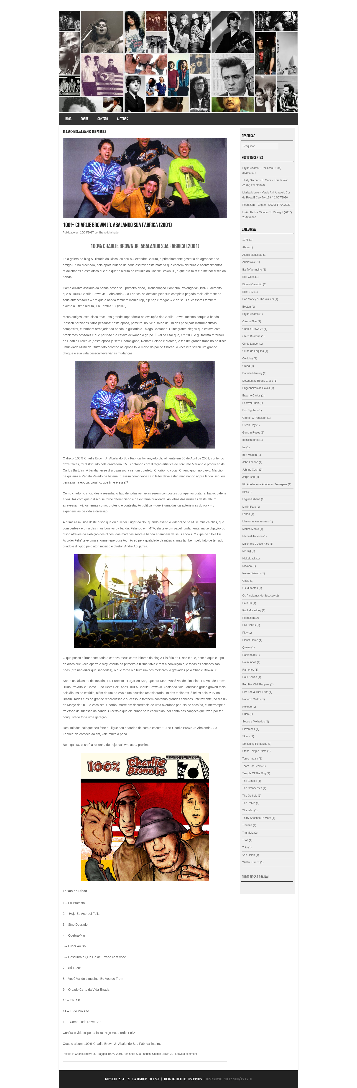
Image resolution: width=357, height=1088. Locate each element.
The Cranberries (252, 788)
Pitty (244, 632)
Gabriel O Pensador (254, 417)
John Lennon (250, 462)
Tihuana (247, 825)
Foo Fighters (250, 410)
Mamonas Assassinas (255, 521)
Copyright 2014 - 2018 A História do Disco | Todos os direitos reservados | (155, 1079)
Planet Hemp (250, 640)
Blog (68, 119)
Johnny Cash (250, 469)
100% (111, 1053)
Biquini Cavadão (252, 284)
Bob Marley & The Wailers (258, 299)
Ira (243, 447)
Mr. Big (246, 551)
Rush (245, 714)
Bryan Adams (250, 314)
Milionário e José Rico (255, 543)
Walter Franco (250, 862)
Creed (246, 366)
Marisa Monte (250, 529)
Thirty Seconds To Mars (256, 818)
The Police (248, 803)
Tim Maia (247, 832)
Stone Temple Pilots (254, 751)
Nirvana (247, 566)
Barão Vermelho (252, 269)
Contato (102, 119)
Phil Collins (249, 625)
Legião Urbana (251, 499)
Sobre (85, 119)
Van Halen (248, 855)
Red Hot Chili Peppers (255, 684)
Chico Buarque (251, 336)
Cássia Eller (249, 321)
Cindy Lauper (250, 343)
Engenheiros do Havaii (256, 388)
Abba (245, 247)
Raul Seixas (249, 677)
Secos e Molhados (253, 721)
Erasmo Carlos (251, 395)
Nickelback (248, 558)
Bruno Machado (109, 232)
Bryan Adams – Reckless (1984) (261, 168)
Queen (246, 647)
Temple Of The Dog (254, 773)
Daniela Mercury (252, 373)
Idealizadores (250, 439)
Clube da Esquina (253, 351)
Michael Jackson (252, 536)
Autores (122, 119)
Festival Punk (250, 403)
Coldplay (247, 358)
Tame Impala (250, 758)
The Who (247, 810)
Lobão (246, 514)
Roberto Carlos (251, 699)
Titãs (245, 840)
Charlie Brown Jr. (85, 1053)
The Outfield (249, 795)
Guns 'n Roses (251, 432)
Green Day (248, 425)
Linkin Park (249, 506)
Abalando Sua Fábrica (137, 1053)
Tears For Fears (252, 766)
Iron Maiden (249, 454)
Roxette (247, 706)
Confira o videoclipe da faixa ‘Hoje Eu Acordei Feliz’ (99, 1033)
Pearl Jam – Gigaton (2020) (259, 204)
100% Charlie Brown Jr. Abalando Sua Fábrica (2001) (117, 224)
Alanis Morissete (252, 254)
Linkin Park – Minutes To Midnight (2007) (267, 212)
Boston (246, 306)
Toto (244, 847)
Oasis (245, 580)
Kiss (244, 492)
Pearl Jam (248, 617)
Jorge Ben (248, 477)
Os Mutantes (250, 588)
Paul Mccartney (251, 610)
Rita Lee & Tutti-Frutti (255, 692)
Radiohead (248, 655)
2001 (119, 1053)
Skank (246, 736)
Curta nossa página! (255, 877)
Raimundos (249, 662)
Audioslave (249, 262)
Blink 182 (247, 291)
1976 (245, 239)
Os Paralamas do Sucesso (258, 595)
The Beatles (249, 780)
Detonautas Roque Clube (257, 380)
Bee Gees (248, 276)
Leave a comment (186, 1053)
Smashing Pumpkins (254, 743)
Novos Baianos (251, 573)
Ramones (248, 669)
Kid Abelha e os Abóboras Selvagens (264, 484)
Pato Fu (247, 603)
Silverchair (248, 729)
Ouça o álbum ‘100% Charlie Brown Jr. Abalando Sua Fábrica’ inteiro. (112, 1043)
